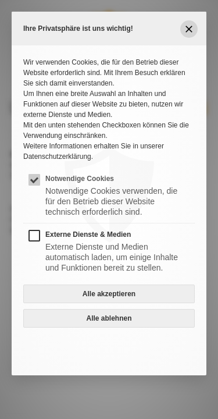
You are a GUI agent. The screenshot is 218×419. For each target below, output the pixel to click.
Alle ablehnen (108, 318)
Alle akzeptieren (109, 294)
